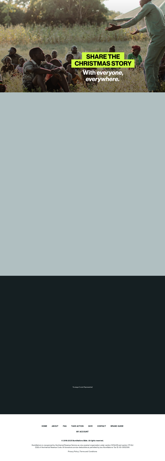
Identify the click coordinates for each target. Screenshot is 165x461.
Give (90, 426)
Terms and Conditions (88, 451)
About (55, 426)
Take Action (77, 426)
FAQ (65, 426)
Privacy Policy (73, 451)
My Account (82, 432)
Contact (101, 426)
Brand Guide (117, 426)
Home (44, 426)
